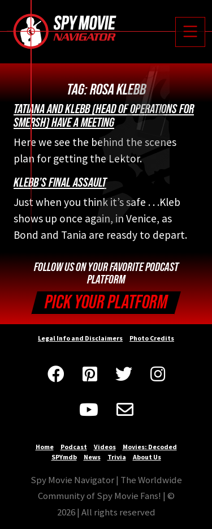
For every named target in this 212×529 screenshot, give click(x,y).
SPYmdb (64, 457)
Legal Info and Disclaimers (80, 338)
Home (45, 446)
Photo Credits (151, 338)
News (92, 457)
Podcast (73, 446)
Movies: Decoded (150, 446)
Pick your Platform (106, 302)
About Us (147, 457)
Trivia (116, 457)
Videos (105, 446)
